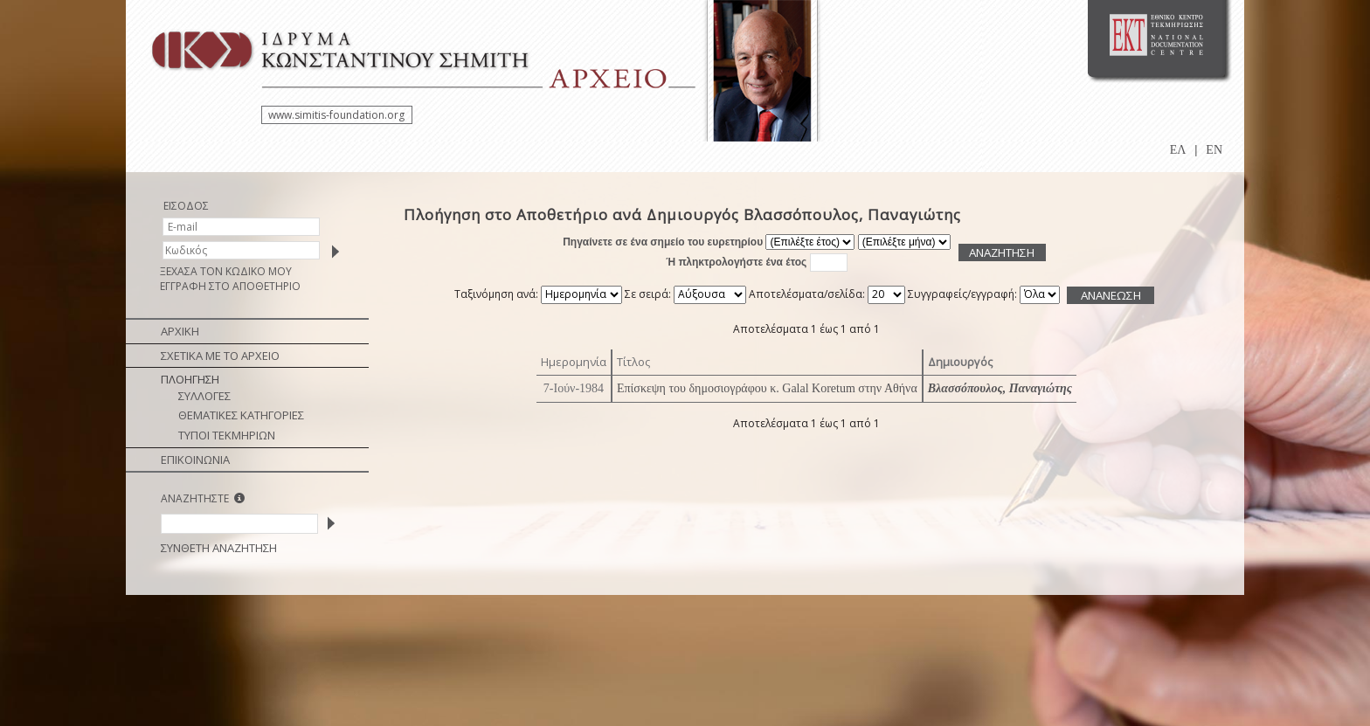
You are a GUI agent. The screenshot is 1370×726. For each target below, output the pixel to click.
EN (1214, 149)
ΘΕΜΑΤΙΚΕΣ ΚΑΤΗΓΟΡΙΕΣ (241, 415)
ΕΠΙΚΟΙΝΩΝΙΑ (195, 459)
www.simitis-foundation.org (336, 114)
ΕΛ (1178, 149)
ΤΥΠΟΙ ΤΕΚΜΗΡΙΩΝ (226, 435)
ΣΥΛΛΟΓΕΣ (204, 396)
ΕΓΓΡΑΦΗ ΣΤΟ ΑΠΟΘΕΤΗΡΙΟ (230, 286)
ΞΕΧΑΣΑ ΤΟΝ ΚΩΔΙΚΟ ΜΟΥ (226, 271)
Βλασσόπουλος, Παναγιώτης (1000, 388)
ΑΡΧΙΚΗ (180, 331)
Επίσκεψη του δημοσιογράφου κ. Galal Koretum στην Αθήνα (767, 388)
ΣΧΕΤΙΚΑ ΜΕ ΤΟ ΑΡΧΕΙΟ (220, 355)
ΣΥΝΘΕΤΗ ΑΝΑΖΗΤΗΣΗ (219, 548)
